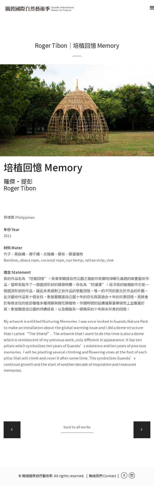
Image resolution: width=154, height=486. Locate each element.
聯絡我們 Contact (102, 475)
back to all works (77, 427)
